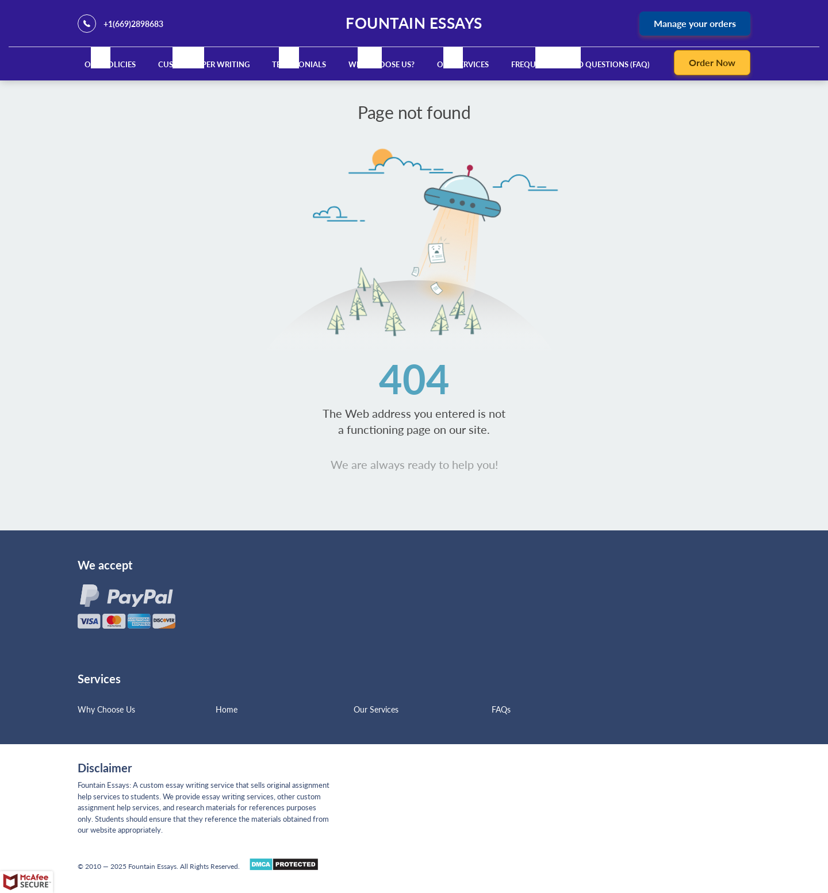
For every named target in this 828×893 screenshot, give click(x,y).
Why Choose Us (106, 709)
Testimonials (299, 64)
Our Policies (110, 64)
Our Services (463, 64)
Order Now (712, 62)
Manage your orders (695, 23)
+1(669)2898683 (133, 24)
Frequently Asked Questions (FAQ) (580, 64)
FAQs (501, 709)
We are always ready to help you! (414, 464)
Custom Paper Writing (204, 64)
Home (226, 709)
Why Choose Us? (381, 64)
